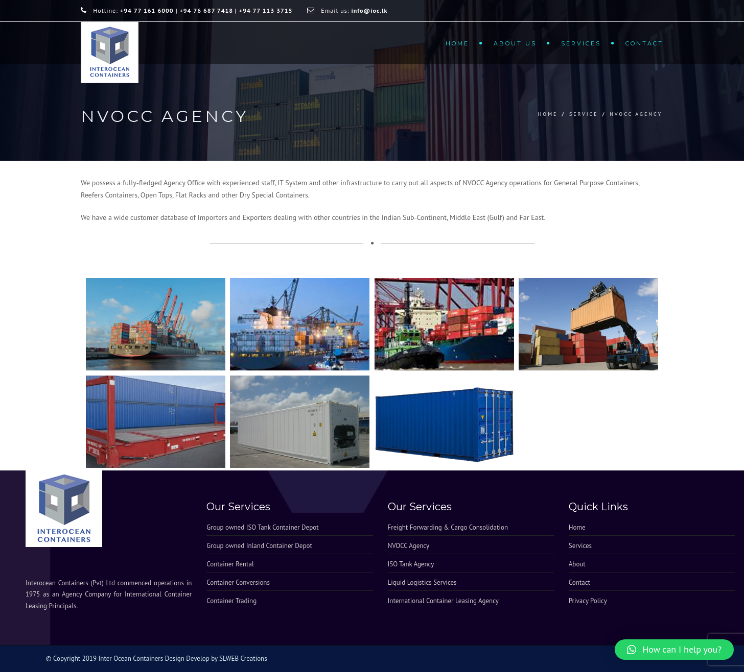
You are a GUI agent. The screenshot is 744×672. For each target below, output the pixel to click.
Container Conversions (238, 582)
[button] (674, 649)
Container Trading (231, 600)
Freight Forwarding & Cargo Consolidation (448, 527)
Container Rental (229, 564)
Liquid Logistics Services (422, 582)
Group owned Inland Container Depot (259, 545)
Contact (644, 43)
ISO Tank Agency (411, 564)
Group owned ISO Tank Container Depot (262, 527)
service (583, 114)
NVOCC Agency (409, 545)
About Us (515, 43)
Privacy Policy (588, 600)
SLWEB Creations (243, 658)
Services (581, 43)
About (577, 564)
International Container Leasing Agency (443, 600)
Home (457, 43)
